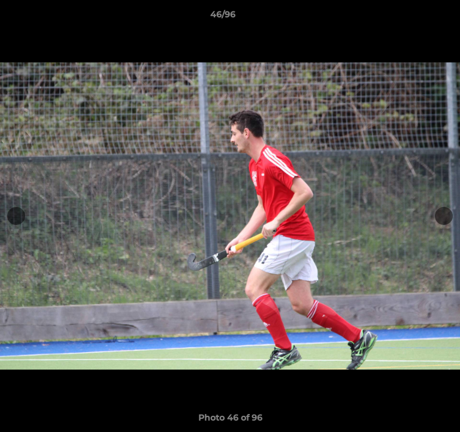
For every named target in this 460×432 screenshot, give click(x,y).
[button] (417, 17)
